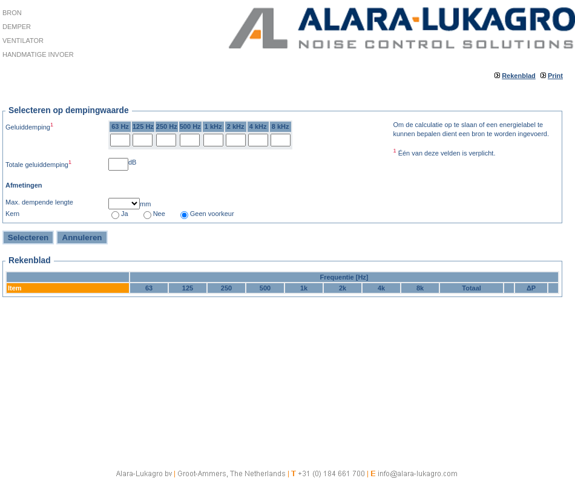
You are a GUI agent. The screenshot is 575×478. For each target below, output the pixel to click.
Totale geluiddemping (38, 163)
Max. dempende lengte (39, 202)
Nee (159, 213)
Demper (16, 26)
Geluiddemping (29, 126)
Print (555, 75)
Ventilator (23, 40)
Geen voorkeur (212, 213)
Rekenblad (519, 75)
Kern (12, 213)
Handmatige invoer (38, 54)
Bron (12, 12)
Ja (124, 213)
